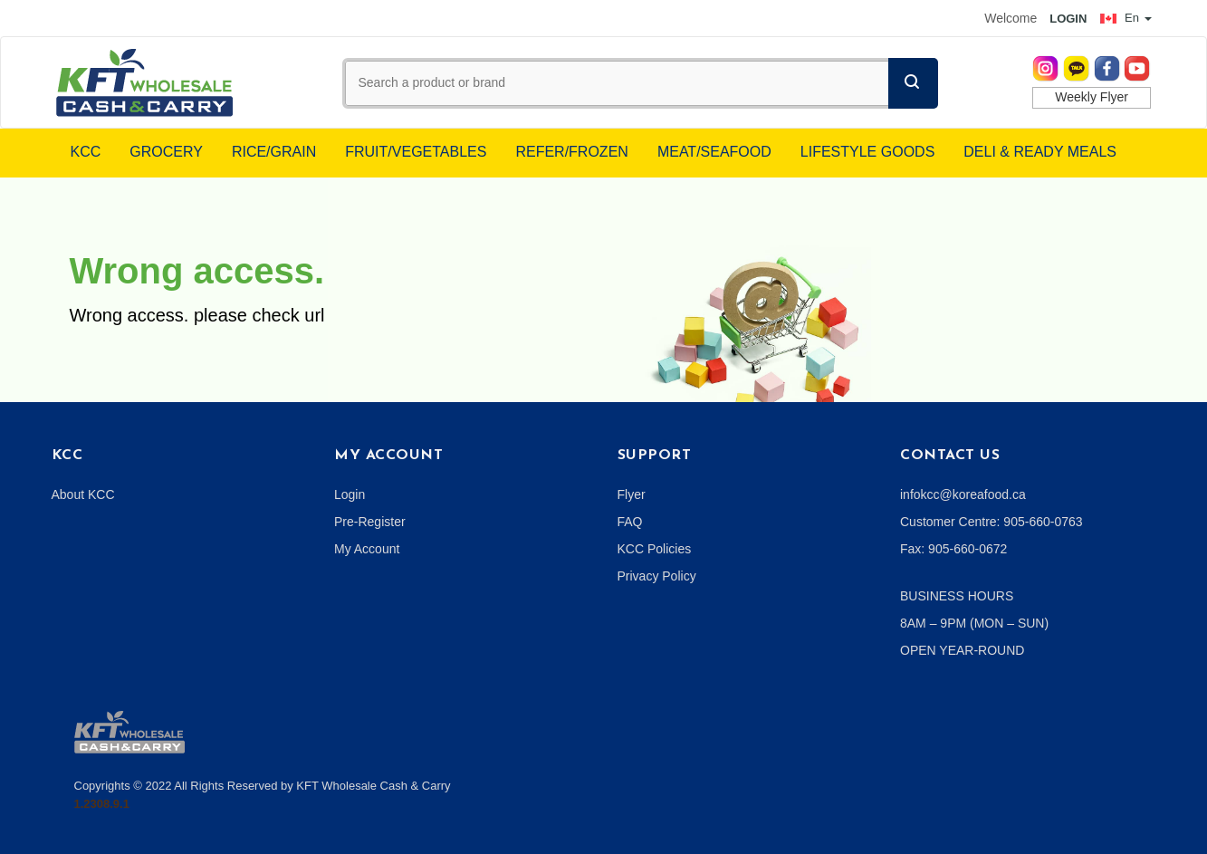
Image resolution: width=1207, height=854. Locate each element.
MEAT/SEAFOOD (714, 151)
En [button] (1125, 17)
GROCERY (166, 151)
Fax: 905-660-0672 (953, 549)
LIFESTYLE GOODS (867, 151)
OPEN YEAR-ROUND (962, 650)
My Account (366, 549)
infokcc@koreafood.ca (963, 494)
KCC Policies (655, 549)
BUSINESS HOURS (956, 596)
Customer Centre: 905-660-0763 (991, 521)
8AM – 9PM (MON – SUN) (974, 623)
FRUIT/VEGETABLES (415, 151)
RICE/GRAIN (274, 151)
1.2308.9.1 (101, 804)
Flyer (632, 494)
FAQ (630, 521)
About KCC (83, 494)
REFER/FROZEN (571, 151)
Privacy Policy (657, 576)
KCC (86, 151)
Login (349, 494)
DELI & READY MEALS (1039, 151)
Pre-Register (370, 521)
